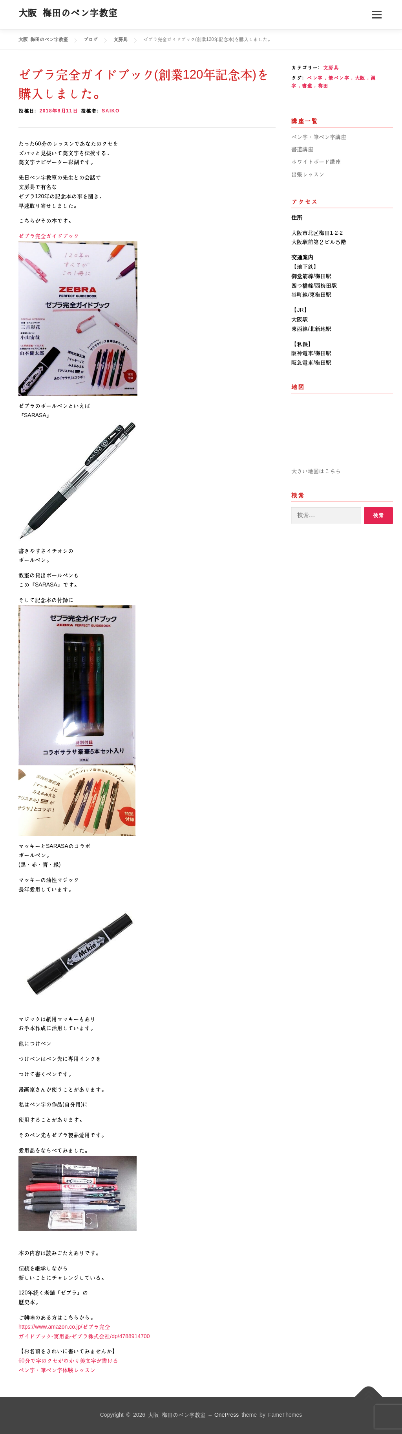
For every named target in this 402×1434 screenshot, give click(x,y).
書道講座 (302, 149)
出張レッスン (307, 174)
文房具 (331, 67)
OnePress (226, 1415)
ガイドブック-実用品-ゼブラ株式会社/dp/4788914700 (84, 1336)
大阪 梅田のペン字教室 (68, 13)
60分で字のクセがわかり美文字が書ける (68, 1361)
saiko (111, 111)
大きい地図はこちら (316, 471)
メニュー (377, 14)
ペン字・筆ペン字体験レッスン (67, 1370)
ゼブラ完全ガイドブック (48, 236)
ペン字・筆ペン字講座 (318, 137)
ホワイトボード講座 (316, 162)
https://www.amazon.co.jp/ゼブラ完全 (64, 1327)
